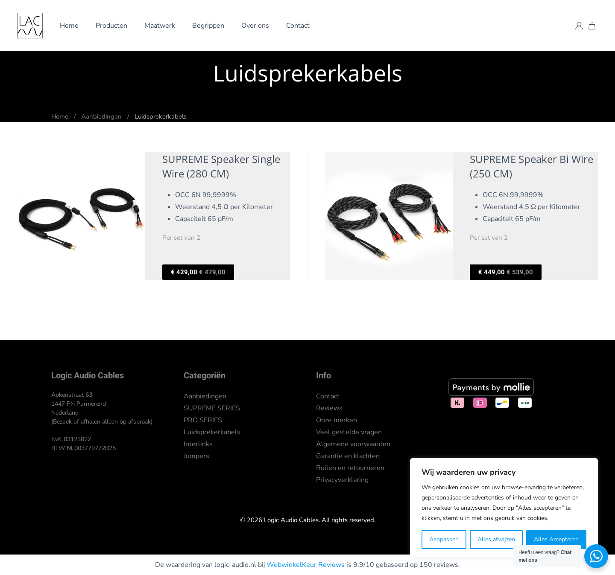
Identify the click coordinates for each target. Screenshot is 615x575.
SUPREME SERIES (212, 408)
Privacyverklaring (342, 480)
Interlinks (198, 444)
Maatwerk (159, 25)
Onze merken (336, 420)
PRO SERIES (203, 420)
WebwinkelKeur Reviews (305, 564)
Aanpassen (444, 539)
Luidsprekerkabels (212, 432)
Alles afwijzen (496, 539)
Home (69, 25)
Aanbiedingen (205, 396)
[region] (504, 508)
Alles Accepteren (556, 539)
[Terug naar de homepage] (30, 26)
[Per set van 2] (153, 216)
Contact (298, 25)
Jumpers (196, 456)
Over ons (255, 25)
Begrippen (208, 25)
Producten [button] (111, 25)
